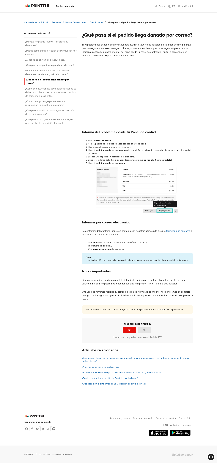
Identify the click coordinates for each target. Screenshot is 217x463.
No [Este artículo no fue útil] (144, 330)
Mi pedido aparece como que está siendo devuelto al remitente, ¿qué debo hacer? (122, 372)
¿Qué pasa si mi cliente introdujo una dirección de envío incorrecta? (114, 383)
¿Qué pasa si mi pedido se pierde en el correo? (49, 65)
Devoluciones (96, 22)
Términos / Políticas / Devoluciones (69, 22)
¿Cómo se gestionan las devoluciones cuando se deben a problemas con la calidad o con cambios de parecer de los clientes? (50, 92)
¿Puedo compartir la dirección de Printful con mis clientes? (110, 378)
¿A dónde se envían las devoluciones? (45, 59)
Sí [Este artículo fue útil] (129, 330)
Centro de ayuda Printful (36, 22)
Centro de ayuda (65, 6)
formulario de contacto (178, 230)
